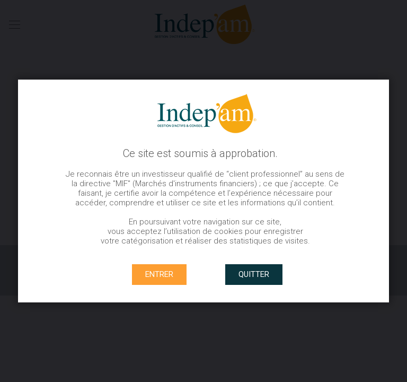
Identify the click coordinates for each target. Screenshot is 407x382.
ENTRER (159, 274)
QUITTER (253, 274)
